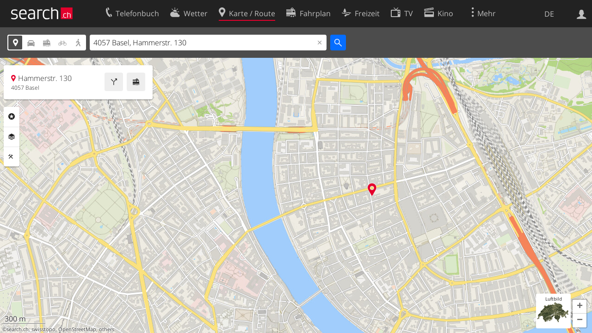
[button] (579, 307)
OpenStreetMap (77, 329)
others (106, 329)
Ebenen (11, 137)
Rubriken (11, 116)
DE (549, 14)
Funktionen (11, 156)
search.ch (17, 329)
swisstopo (43, 329)
